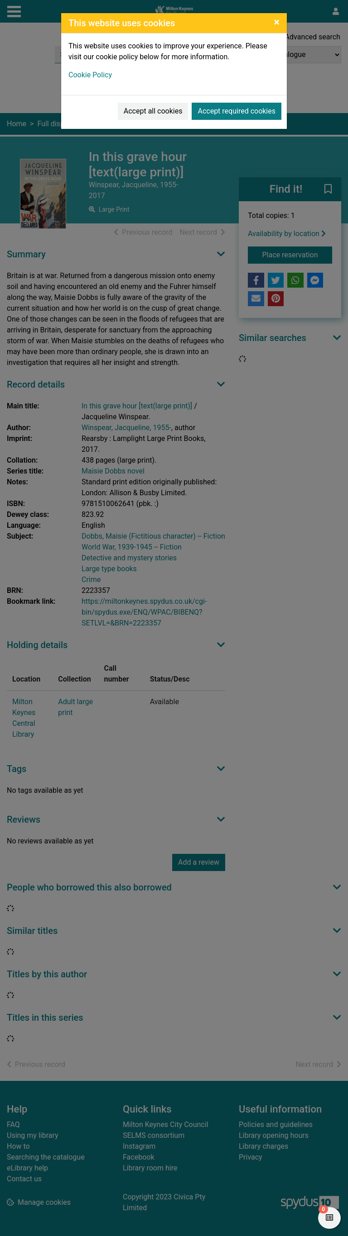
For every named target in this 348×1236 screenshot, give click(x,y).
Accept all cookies (153, 111)
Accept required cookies (237, 111)
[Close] (276, 22)
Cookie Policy (90, 75)
